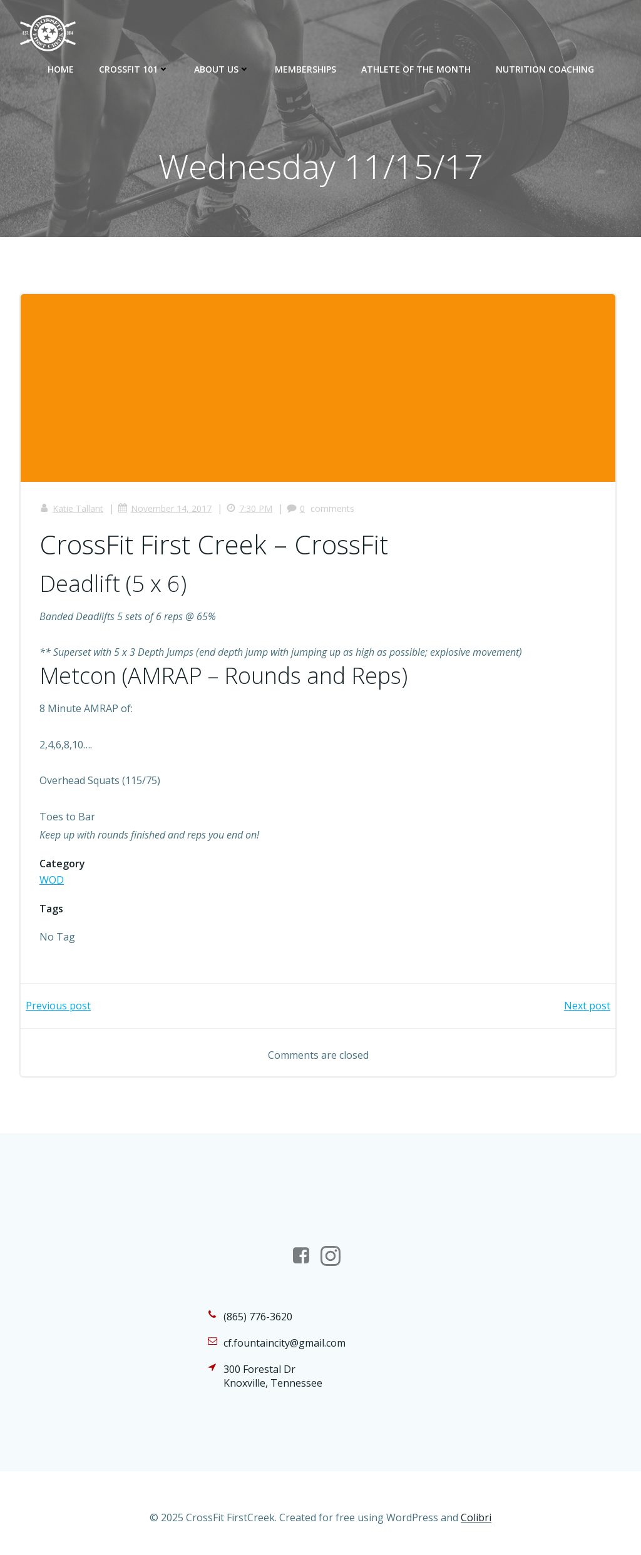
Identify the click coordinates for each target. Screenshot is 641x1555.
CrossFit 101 (134, 69)
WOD (51, 880)
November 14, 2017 (165, 508)
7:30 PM (249, 508)
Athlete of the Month (416, 69)
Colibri (476, 1517)
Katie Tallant (71, 508)
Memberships (305, 69)
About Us (222, 69)
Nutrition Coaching (545, 69)
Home (61, 69)
